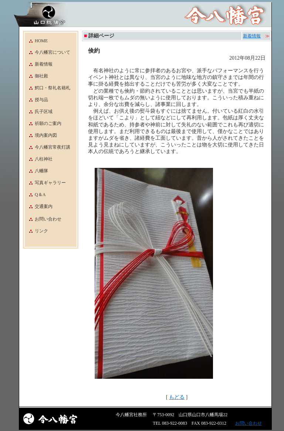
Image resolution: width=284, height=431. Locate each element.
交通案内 (39, 206)
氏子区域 (39, 111)
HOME (36, 40)
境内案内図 (41, 135)
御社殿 (36, 76)
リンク (41, 230)
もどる (177, 397)
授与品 (36, 99)
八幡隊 (36, 170)
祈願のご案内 (43, 123)
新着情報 (39, 64)
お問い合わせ (48, 219)
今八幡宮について (47, 52)
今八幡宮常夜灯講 (47, 147)
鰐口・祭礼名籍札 (47, 87)
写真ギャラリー (45, 182)
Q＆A (35, 194)
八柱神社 (39, 159)
